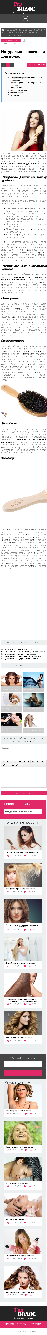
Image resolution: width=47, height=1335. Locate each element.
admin (5, 44)
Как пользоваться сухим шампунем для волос (23, 651)
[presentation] (26, 754)
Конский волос (16, 93)
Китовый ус (15, 95)
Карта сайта (34, 1324)
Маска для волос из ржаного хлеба (17, 649)
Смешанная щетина (18, 90)
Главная (9, 1324)
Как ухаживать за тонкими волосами (18, 654)
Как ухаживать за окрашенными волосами (21, 656)
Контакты (20, 1324)
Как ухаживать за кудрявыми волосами (20, 659)
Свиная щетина (17, 88)
